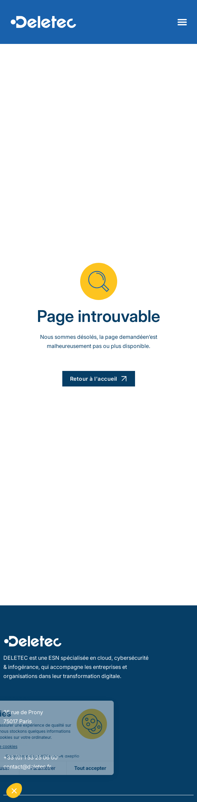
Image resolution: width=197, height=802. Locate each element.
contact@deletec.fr (27, 766)
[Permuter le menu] (182, 22)
